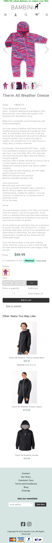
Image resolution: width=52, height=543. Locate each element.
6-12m (8, 283)
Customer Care (26, 480)
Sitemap (26, 491)
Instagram (29, 524)
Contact (26, 473)
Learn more (41, 261)
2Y (32, 283)
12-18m (20, 283)
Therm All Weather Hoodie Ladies (24, 387)
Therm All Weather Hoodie (25, 435)
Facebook (23, 524)
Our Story (26, 477)
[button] (5, 15)
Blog (26, 487)
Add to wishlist (13, 306)
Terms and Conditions (26, 484)
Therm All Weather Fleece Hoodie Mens (24, 338)
